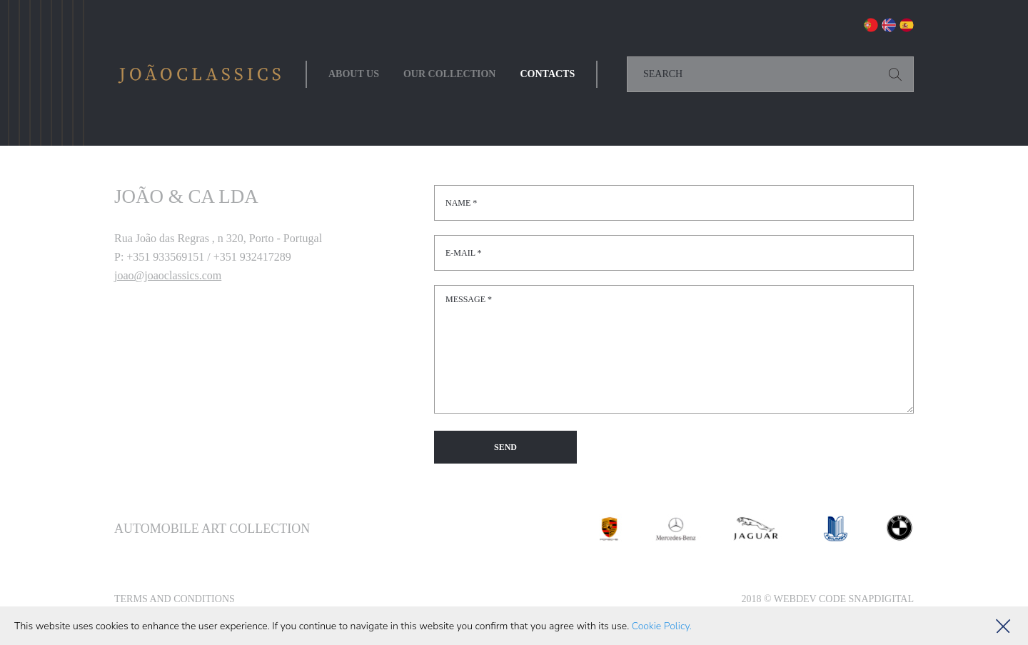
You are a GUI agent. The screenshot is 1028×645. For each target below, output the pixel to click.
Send (505, 447)
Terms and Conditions (174, 599)
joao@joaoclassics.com (167, 275)
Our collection (449, 74)
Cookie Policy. (662, 626)
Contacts (547, 74)
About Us (353, 74)
